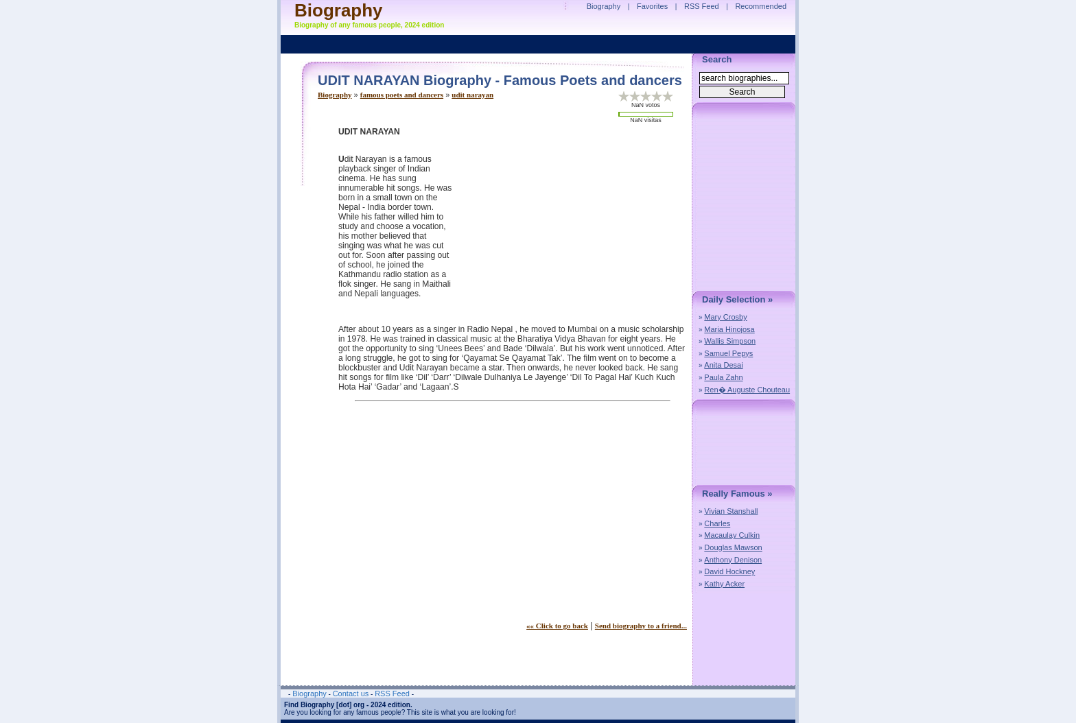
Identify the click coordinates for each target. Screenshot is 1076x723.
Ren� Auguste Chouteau (747, 390)
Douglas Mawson (733, 547)
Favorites (652, 6)
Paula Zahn (723, 377)
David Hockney (729, 571)
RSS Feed (701, 6)
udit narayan (472, 95)
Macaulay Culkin (732, 535)
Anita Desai (723, 365)
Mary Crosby (725, 317)
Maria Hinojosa (729, 329)
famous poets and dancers (401, 95)
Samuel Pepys (728, 353)
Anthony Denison (733, 560)
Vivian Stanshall (731, 511)
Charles (717, 523)
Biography (335, 95)
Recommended (760, 6)
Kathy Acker (724, 584)
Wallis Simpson (730, 341)
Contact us (351, 693)
